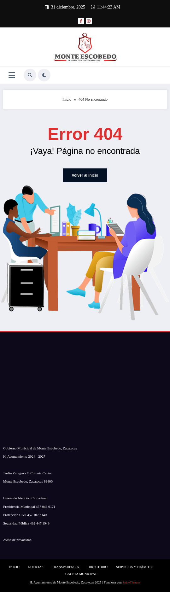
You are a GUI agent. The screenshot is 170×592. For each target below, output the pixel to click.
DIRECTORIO (98, 567)
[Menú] (12, 75)
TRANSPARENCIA (65, 567)
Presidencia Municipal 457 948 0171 (29, 506)
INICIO (14, 567)
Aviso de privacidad (17, 540)
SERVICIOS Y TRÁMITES (134, 567)
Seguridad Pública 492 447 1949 (26, 523)
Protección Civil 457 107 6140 (25, 515)
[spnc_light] (44, 75)
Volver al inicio (85, 175)
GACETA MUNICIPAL (81, 574)
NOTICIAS (36, 567)
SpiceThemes (131, 582)
